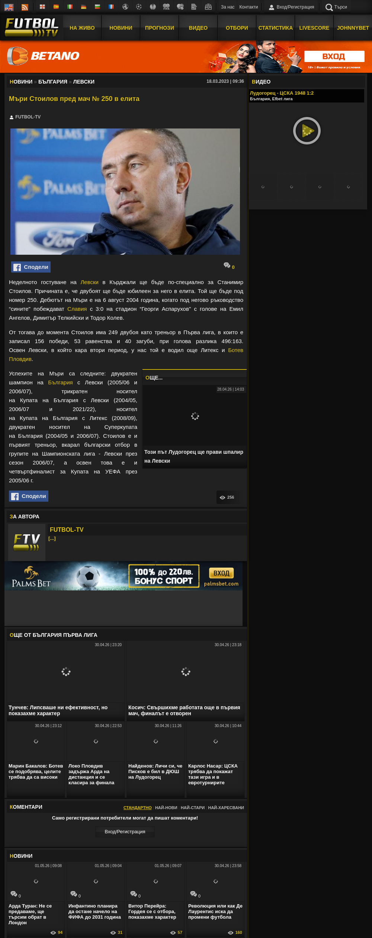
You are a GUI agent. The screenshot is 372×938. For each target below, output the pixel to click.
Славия (77, 309)
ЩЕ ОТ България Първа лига (53, 635)
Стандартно (138, 807)
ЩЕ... (154, 378)
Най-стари (193, 807)
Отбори (237, 27)
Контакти (249, 7)
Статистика (276, 27)
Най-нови (166, 807)
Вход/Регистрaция (125, 831)
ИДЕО (261, 82)
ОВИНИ (21, 856)
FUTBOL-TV (67, 530)
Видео (198, 27)
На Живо (82, 27)
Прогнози (159, 27)
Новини (120, 27)
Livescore (314, 27)
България (60, 382)
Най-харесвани (226, 807)
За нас (228, 7)
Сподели (30, 267)
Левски (89, 282)
